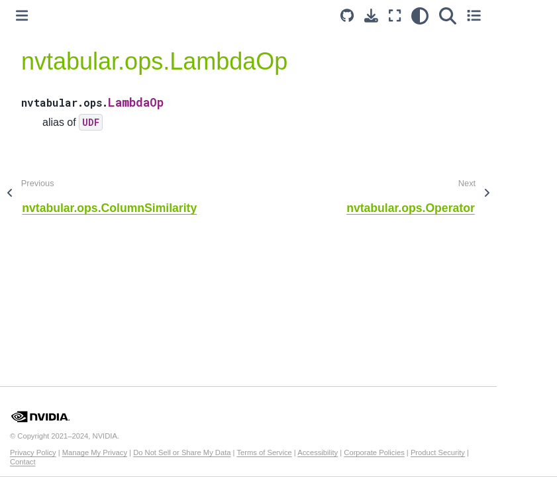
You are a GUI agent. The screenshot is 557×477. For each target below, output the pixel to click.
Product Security (438, 452)
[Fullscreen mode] (394, 15)
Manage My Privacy (94, 452)
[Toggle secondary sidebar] (474, 15)
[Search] (448, 15)
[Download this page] (371, 15)
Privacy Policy (33, 452)
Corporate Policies (374, 452)
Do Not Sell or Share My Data (181, 452)
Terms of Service (263, 452)
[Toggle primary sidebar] (22, 15)
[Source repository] (347, 15)
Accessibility (317, 452)
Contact (23, 462)
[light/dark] (420, 15)
